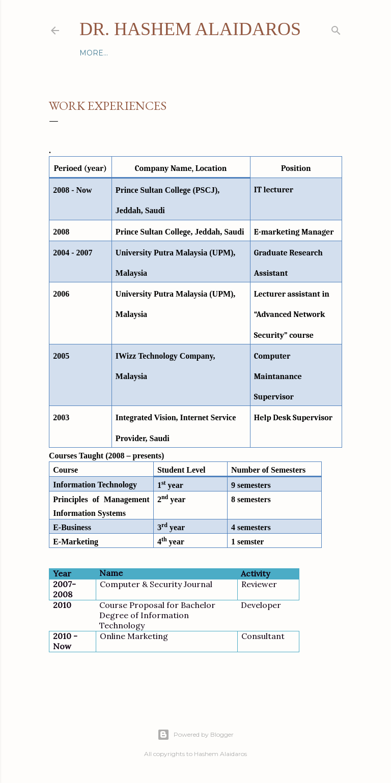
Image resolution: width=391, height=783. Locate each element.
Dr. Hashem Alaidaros (190, 29)
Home (91, 52)
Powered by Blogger (195, 735)
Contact (127, 52)
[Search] (336, 28)
